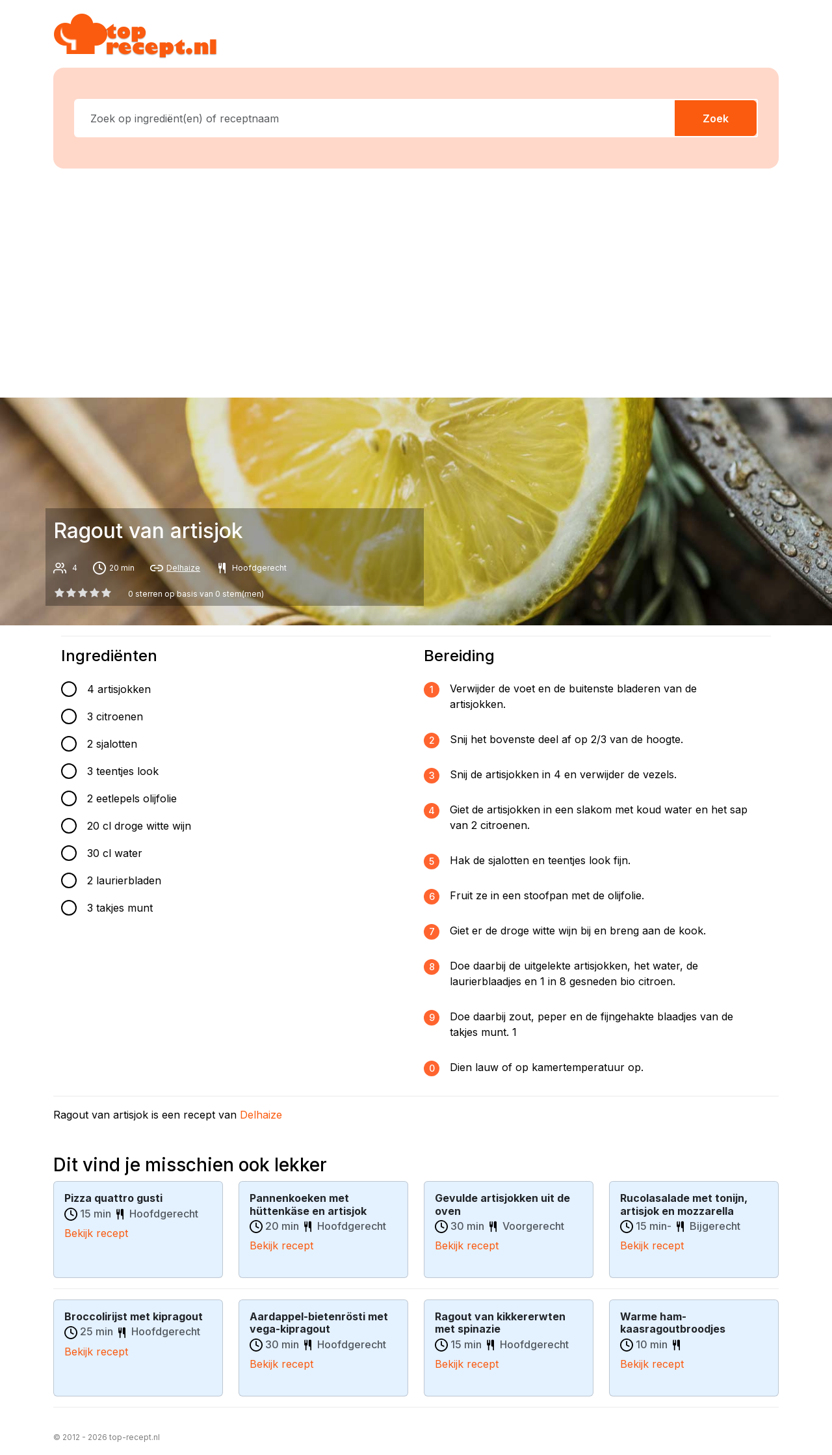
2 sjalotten (112, 743)
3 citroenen (115, 716)
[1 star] (71, 593)
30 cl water (114, 853)
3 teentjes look (123, 771)
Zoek (716, 118)
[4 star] (106, 593)
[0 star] (59, 593)
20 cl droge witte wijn (139, 825)
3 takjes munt (120, 907)
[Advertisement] (423, 280)
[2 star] (82, 593)
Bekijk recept (96, 1232)
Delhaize (183, 568)
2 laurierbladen (124, 880)
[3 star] (95, 593)
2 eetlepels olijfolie (132, 798)
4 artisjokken (119, 689)
